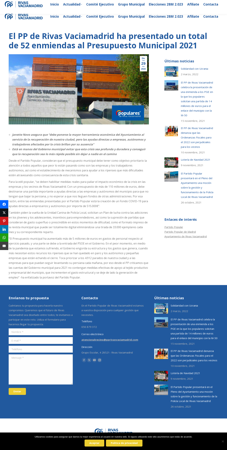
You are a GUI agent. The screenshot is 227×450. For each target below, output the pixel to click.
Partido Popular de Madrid (180, 231)
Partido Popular (173, 227)
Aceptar (95, 443)
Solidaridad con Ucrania (194, 68)
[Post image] (171, 71)
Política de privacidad (125, 443)
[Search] (187, 3)
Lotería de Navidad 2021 (195, 159)
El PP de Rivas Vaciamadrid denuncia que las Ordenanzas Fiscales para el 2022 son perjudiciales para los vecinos (197, 137)
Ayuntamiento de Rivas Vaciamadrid (185, 236)
